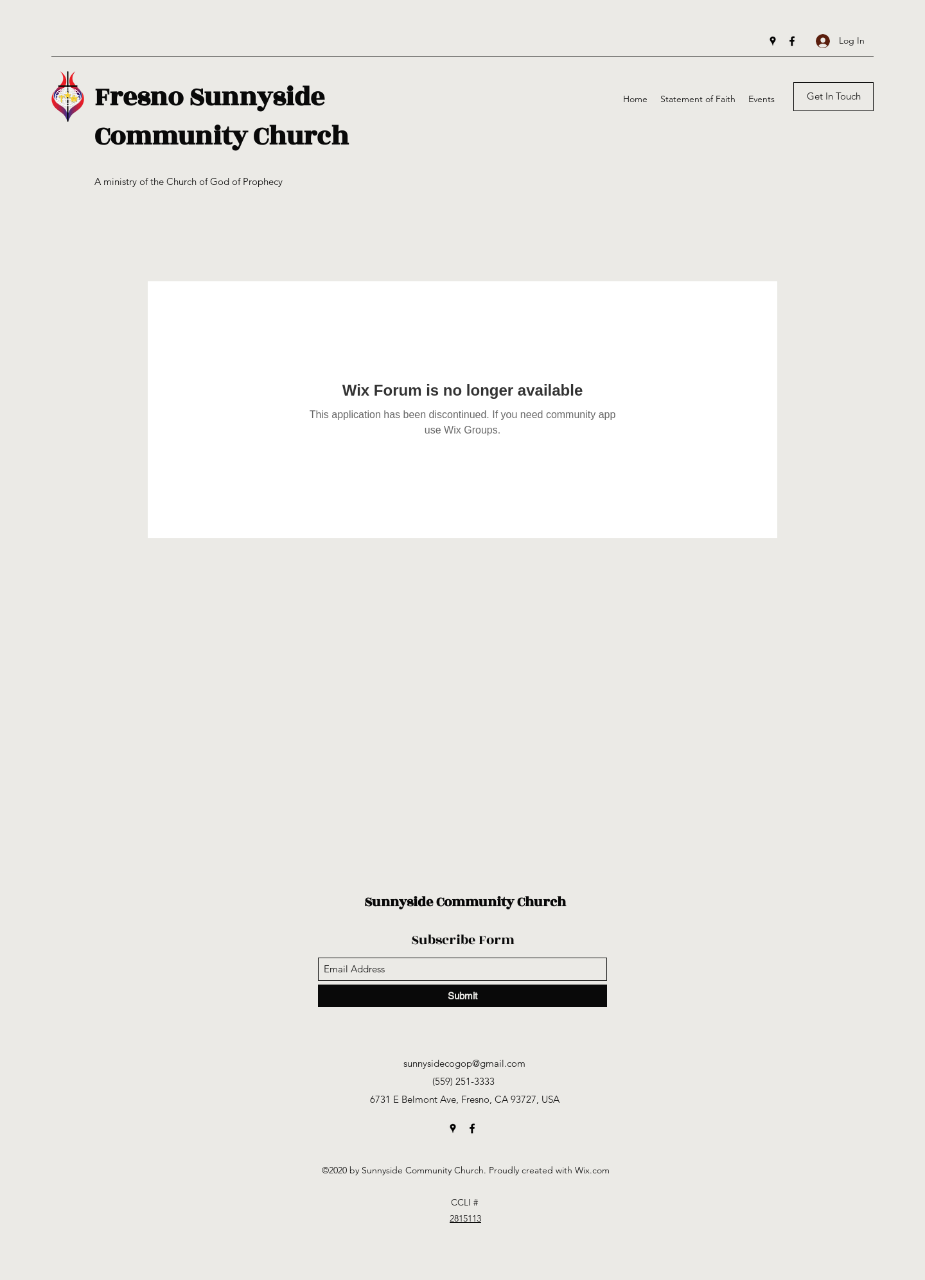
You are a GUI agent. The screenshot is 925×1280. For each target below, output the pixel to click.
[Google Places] (772, 41)
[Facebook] (792, 41)
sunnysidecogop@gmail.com (464, 1063)
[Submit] (462, 996)
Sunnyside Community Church (465, 902)
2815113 (465, 1218)
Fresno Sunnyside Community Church (221, 117)
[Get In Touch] (833, 96)
